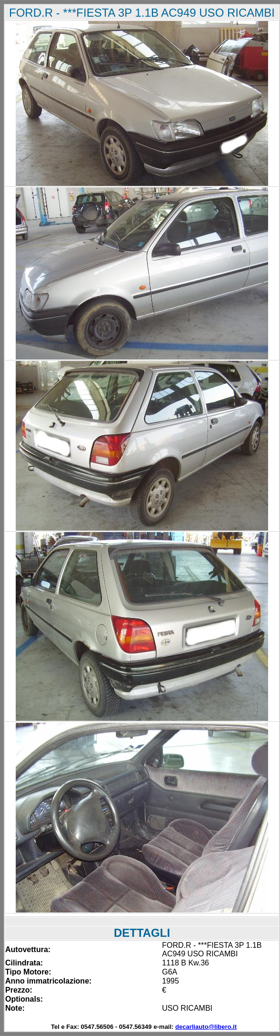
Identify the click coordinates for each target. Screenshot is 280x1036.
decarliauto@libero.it (206, 1026)
